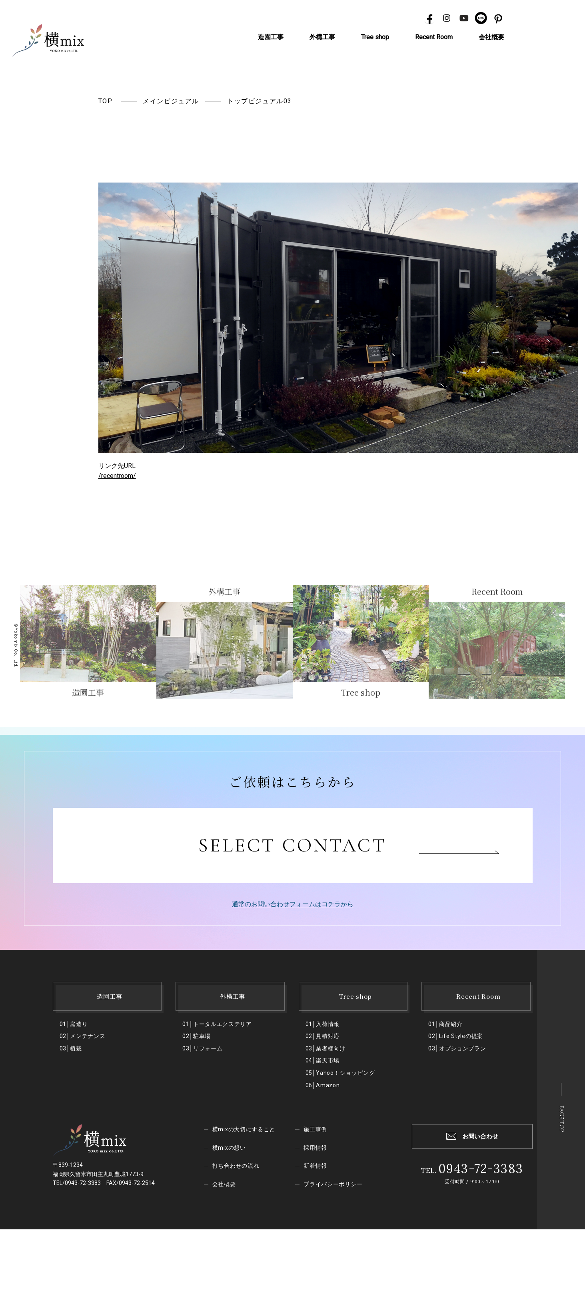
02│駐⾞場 (196, 1036)
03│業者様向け (325, 1048)
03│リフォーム (202, 1048)
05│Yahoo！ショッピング (340, 1073)
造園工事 (271, 37)
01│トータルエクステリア (217, 1024)
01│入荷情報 (322, 1024)
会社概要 (491, 37)
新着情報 (315, 1166)
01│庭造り (74, 1024)
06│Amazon (322, 1085)
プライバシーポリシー (332, 1184)
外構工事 (322, 37)
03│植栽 (71, 1048)
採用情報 (315, 1147)
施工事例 (315, 1129)
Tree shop (375, 37)
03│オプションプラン (457, 1048)
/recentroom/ (117, 476)
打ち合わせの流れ (236, 1166)
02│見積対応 (322, 1036)
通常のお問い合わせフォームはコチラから (292, 904)
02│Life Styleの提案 (455, 1036)
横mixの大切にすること (243, 1129)
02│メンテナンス (83, 1036)
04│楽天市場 (322, 1060)
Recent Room (434, 37)
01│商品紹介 (445, 1024)
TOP (105, 101)
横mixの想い (229, 1147)
